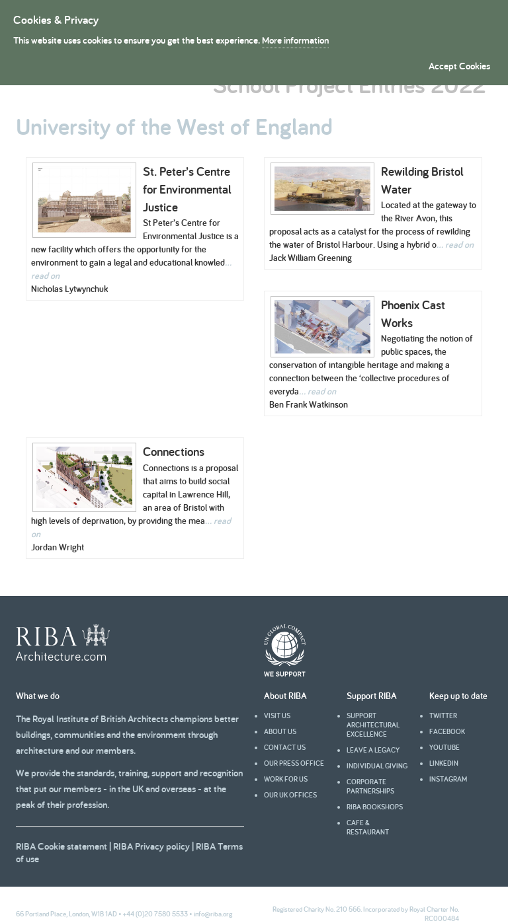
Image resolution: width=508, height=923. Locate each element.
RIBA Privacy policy (151, 846)
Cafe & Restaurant (368, 827)
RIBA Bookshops (375, 806)
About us (280, 731)
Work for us (286, 779)
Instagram (448, 779)
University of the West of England (174, 126)
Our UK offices (290, 794)
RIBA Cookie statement (61, 846)
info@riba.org (213, 913)
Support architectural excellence (373, 725)
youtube (444, 747)
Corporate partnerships (370, 786)
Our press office (294, 763)
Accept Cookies (459, 65)
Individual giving (377, 765)
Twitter (443, 715)
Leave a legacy (373, 750)
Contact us (285, 747)
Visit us (277, 715)
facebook (447, 731)
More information (295, 40)
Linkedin (443, 763)
